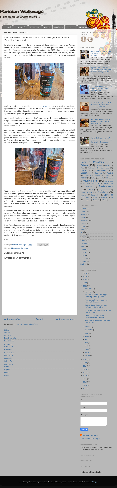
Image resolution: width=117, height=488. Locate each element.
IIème (82, 229)
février (87, 352)
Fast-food (98, 173)
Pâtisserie (7, 349)
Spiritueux (24, 248)
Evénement (101, 170)
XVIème (83, 252)
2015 (85, 379)
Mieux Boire (8, 364)
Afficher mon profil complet (90, 439)
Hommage (88, 175)
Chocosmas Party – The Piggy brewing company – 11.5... (96, 296)
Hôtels (106, 175)
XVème (83, 255)
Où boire (7, 335)
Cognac (7, 370)
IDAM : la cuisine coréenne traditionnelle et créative (94, 316)
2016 (85, 375)
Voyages (87, 200)
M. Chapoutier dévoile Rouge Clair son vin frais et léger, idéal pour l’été (101, 88)
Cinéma (107, 166)
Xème (82, 223)
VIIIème (83, 209)
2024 (85, 279)
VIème (82, 241)
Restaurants (35, 27)
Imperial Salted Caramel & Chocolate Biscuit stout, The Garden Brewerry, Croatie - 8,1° (100, 71)
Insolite (83, 178)
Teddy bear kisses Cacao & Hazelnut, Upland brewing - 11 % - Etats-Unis (101, 121)
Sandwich (83, 195)
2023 (85, 283)
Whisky (95, 200)
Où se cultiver (9, 353)
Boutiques (58, 27)
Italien (93, 178)
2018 (85, 369)
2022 (85, 286)
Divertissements (103, 168)
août (87, 333)
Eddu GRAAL (42, 106)
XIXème (83, 238)
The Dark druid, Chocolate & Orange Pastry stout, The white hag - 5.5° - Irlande (100, 105)
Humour (97, 175)
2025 (85, 276)
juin (86, 339)
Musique (86, 183)
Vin (111, 197)
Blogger (95, 482)
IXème (82, 214)
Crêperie (91, 168)
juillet (87, 336)
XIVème (83, 264)
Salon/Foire (103, 192)
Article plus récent (13, 319)
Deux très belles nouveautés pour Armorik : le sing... (97, 301)
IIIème (82, 247)
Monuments (109, 181)
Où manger (8, 344)
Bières (6, 372)
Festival (110, 173)
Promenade (108, 183)
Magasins (109, 178)
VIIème (83, 249)
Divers (6, 375)
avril (86, 346)
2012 (85, 388)
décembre (89, 289)
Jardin (102, 178)
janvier (87, 355)
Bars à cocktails (10, 338)
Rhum (6, 367)
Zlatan (103, 200)
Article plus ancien (65, 319)
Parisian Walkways (22, 11)
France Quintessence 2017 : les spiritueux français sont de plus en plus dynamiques (101, 140)
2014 (85, 382)
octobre (88, 327)
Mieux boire (84, 27)
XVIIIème (83, 244)
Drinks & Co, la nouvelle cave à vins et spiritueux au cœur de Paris (101, 53)
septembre (89, 330)
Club (82, 168)
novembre (89, 292)
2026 (85, 273)
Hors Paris (84, 220)
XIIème (83, 235)
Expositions (8, 355)
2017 (85, 372)
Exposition (85, 173)
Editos (83, 170)
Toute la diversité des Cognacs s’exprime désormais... (96, 306)
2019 (85, 366)
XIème (82, 226)
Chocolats (99, 166)
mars (87, 349)
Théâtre (88, 197)
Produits (95, 183)
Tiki (96, 197)
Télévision (103, 197)
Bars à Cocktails (92, 162)
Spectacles (8, 358)
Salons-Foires (9, 361)
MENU (6, 330)
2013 (85, 385)
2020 (85, 363)
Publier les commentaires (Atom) (26, 324)
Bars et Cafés (20, 27)
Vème (82, 217)
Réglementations (104, 190)
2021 (85, 359)
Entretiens (71, 27)
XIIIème (83, 261)
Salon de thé (86, 192)
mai (86, 343)
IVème (82, 212)
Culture (47, 27)
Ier (81, 232)
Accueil (8, 27)
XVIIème (83, 258)
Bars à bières (9, 341)
